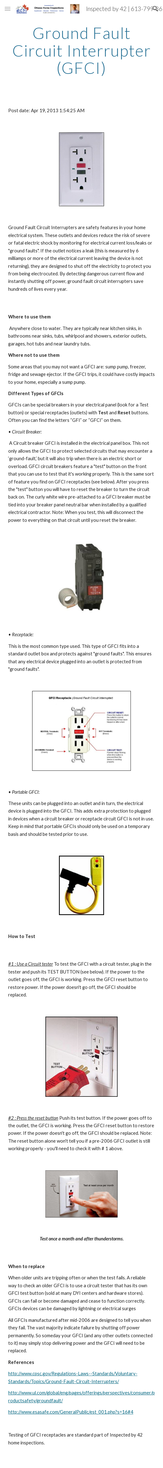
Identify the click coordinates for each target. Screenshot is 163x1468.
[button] (7, 8)
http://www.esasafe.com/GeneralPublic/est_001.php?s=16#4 (70, 1412)
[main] (82, 50)
